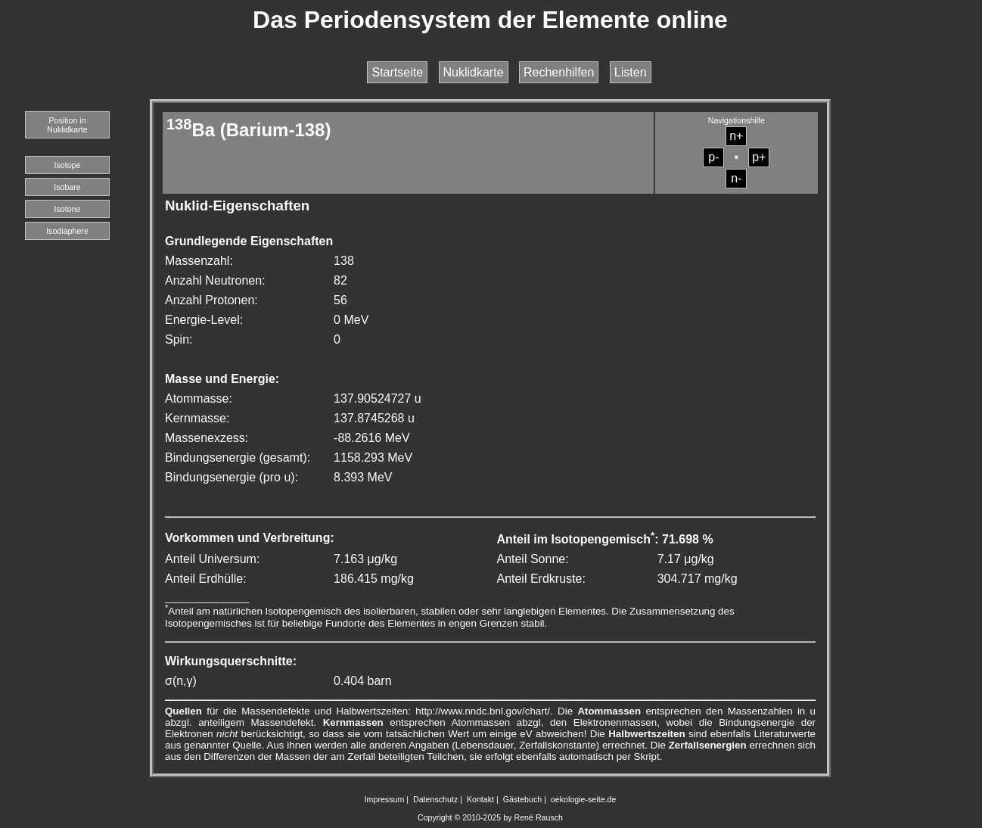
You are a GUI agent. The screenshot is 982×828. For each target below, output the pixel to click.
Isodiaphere (67, 230)
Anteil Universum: (212, 559)
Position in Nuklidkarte (67, 125)
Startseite (397, 72)
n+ (736, 135)
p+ (759, 157)
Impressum (385, 799)
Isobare (67, 186)
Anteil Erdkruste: (540, 578)
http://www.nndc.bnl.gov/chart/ (482, 711)
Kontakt (480, 799)
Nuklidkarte (473, 72)
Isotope (67, 165)
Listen (630, 72)
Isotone (67, 208)
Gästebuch (522, 799)
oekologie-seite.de (584, 799)
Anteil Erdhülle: (206, 578)
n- (736, 178)
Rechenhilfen (559, 72)
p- (713, 157)
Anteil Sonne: (532, 559)
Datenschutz (435, 799)
